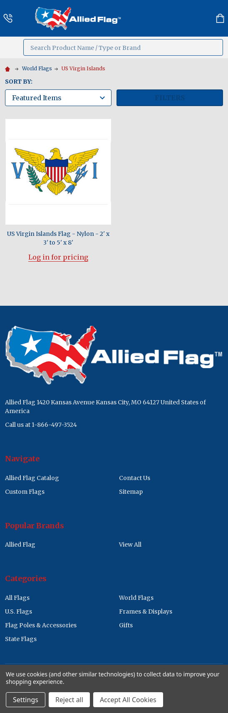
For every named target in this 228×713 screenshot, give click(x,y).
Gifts (126, 625)
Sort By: (18, 81)
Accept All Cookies (128, 699)
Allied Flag (20, 544)
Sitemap (131, 491)
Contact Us (134, 478)
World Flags (136, 598)
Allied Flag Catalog (32, 478)
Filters (170, 98)
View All (130, 544)
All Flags (17, 598)
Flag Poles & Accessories (41, 625)
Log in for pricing (58, 257)
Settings (25, 699)
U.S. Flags (18, 611)
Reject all (69, 699)
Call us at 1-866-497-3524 (41, 424)
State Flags (21, 639)
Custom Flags (25, 491)
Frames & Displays (145, 611)
